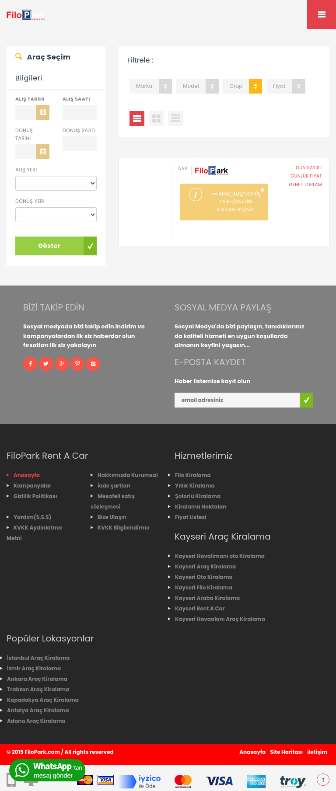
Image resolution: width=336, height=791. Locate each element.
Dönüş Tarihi (24, 134)
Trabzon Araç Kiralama (38, 689)
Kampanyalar (32, 485)
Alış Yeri (26, 169)
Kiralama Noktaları (201, 506)
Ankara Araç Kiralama (37, 679)
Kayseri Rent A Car (200, 608)
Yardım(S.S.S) (32, 517)
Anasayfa (27, 475)
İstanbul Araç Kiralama (38, 658)
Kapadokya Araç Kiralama (43, 700)
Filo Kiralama (193, 475)
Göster (49, 245)
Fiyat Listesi (190, 517)
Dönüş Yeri (30, 201)
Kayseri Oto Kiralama (204, 577)
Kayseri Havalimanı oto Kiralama (220, 556)
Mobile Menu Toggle (321, 14)
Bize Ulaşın (112, 517)
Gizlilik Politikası (35, 496)
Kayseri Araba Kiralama (207, 598)
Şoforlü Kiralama (197, 496)
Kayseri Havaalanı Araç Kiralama (220, 619)
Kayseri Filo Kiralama (203, 587)
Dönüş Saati (79, 130)
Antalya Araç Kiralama (38, 710)
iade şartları (114, 485)
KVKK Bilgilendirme (124, 527)
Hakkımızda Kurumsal (128, 475)
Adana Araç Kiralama (36, 721)
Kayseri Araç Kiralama (205, 566)
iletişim (317, 752)
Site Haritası (286, 752)
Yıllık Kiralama (195, 485)
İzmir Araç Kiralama (34, 668)
